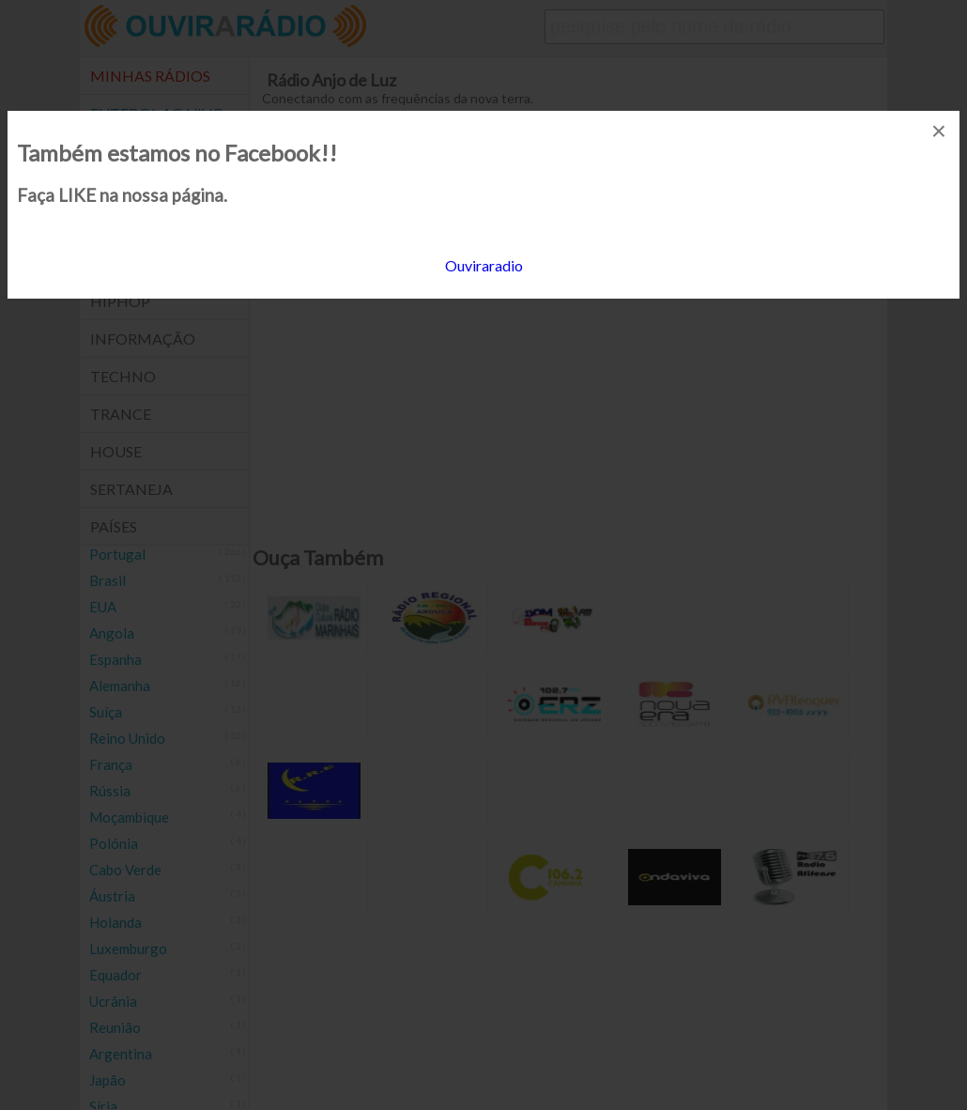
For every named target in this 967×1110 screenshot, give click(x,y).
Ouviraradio (484, 265)
